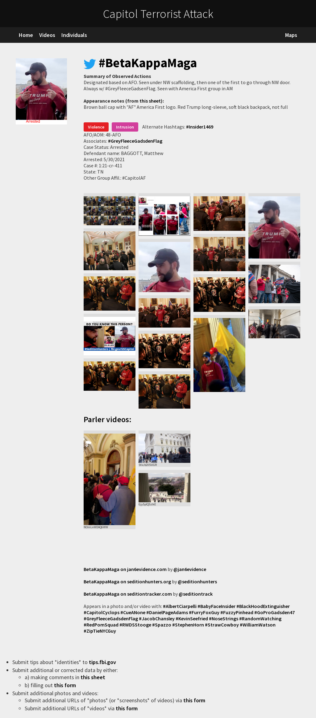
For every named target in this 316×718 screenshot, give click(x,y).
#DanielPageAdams (167, 612)
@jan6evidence (189, 569)
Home (26, 35)
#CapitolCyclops (101, 612)
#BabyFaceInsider (216, 606)
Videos (47, 35)
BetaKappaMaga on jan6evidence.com (125, 569)
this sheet (150, 101)
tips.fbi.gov (103, 662)
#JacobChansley (157, 618)
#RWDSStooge (135, 625)
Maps (291, 35)
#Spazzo (161, 625)
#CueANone (132, 612)
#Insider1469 (199, 127)
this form (65, 685)
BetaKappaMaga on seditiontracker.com (128, 594)
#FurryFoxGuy (204, 612)
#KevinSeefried (192, 618)
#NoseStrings (223, 618)
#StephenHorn (188, 625)
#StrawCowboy (222, 625)
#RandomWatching (260, 618)
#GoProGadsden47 (274, 612)
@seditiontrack (196, 594)
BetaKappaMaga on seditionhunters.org (127, 581)
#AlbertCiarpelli (180, 606)
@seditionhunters (197, 581)
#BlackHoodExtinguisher (263, 606)
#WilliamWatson (258, 625)
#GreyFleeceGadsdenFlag (135, 141)
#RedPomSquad (101, 625)
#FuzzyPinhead (236, 612)
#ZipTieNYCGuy (100, 631)
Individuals (74, 35)
